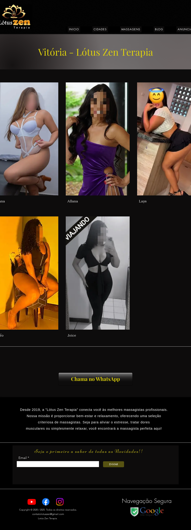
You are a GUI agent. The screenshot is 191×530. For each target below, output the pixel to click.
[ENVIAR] (113, 464)
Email (22, 457)
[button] (100, 29)
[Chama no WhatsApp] (95, 379)
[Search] (175, 16)
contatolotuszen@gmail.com (48, 514)
